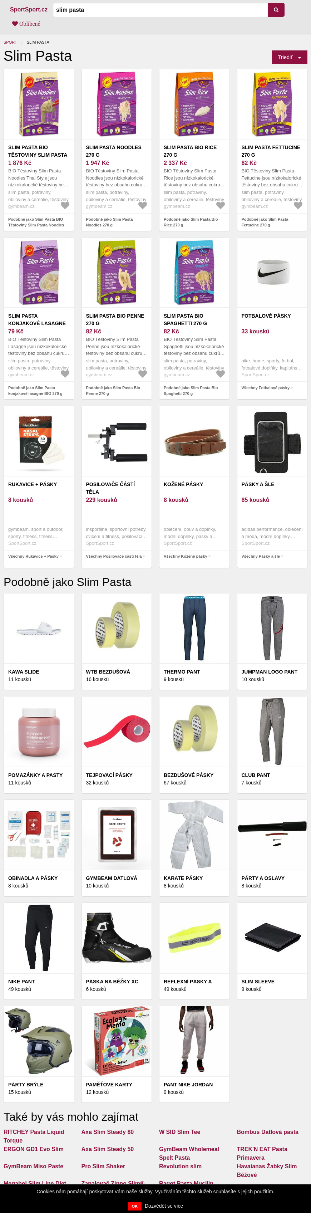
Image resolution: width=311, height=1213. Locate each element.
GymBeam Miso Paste (33, 1166)
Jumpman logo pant (270, 672)
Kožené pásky (183, 484)
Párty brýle (26, 1084)
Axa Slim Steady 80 (108, 1132)
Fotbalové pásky (266, 316)
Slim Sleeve (258, 981)
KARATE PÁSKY (183, 878)
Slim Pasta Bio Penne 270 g (115, 319)
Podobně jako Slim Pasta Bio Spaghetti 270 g (191, 391)
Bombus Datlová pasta (267, 1132)
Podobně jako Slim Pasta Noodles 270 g (109, 222)
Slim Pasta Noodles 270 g (114, 151)
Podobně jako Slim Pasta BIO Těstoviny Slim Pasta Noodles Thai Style (36, 225)
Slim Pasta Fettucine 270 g (271, 151)
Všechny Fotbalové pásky (266, 388)
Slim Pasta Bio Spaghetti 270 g (185, 319)
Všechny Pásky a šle (261, 556)
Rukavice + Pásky (32, 484)
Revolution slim (180, 1166)
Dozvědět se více (164, 1206)
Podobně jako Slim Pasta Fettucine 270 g (265, 222)
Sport (10, 42)
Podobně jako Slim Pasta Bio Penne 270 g (113, 391)
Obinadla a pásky (33, 878)
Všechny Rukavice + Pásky (33, 556)
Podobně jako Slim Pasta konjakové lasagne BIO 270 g (35, 391)
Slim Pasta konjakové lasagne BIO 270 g (37, 323)
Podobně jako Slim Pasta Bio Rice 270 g (191, 222)
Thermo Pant (182, 672)
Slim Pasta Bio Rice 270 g (190, 151)
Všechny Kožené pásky (185, 556)
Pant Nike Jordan (188, 1084)
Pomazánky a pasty (35, 775)
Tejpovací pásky (109, 775)
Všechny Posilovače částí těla (114, 556)
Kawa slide (23, 672)
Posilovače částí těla (110, 488)
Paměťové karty (109, 1084)
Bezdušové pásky (188, 775)
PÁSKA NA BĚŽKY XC (112, 981)
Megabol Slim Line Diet (35, 1183)
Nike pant (21, 981)
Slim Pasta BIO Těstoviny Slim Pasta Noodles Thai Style (37, 155)
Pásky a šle (258, 484)
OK (135, 1206)
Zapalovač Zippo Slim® (113, 1183)
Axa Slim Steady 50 (108, 1149)
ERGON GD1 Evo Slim (34, 1149)
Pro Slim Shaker (103, 1166)
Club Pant (256, 775)
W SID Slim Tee (179, 1132)
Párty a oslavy (263, 878)
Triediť (285, 57)
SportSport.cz (29, 9)
